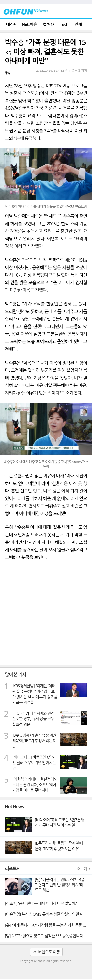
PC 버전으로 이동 (46, 951)
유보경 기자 (79, 70)
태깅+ (11, 24)
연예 (78, 24)
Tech (64, 24)
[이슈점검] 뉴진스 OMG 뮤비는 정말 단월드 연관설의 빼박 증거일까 (48, 914)
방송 (7, 73)
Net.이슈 (29, 24)
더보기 (82, 868)
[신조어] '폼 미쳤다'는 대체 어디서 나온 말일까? (40, 903)
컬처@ (48, 24)
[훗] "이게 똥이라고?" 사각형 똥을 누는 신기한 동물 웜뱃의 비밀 (48, 925)
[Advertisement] (46, 616)
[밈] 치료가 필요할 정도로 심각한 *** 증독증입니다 (44, 936)
